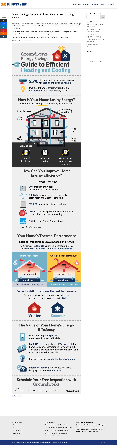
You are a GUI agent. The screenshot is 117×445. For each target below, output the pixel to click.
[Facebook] (3, 23)
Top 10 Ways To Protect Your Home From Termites (58, 427)
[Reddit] (3, 33)
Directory (15, 425)
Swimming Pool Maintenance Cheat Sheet (56, 433)
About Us (111, 4)
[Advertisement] (46, 403)
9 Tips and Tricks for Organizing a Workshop (56, 430)
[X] (3, 20)
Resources (86, 4)
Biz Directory (76, 4)
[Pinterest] (3, 30)
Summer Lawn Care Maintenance (54, 436)
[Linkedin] (3, 27)
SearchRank (64, 442)
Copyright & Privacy (45, 442)
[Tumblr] (3, 36)
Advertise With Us (17, 433)
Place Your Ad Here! (96, 61)
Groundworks (18, 396)
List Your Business (98, 4)
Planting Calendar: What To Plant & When (56, 425)
